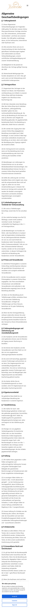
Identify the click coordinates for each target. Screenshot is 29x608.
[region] (14, 594)
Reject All (14, 605)
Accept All (14, 596)
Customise (14, 600)
